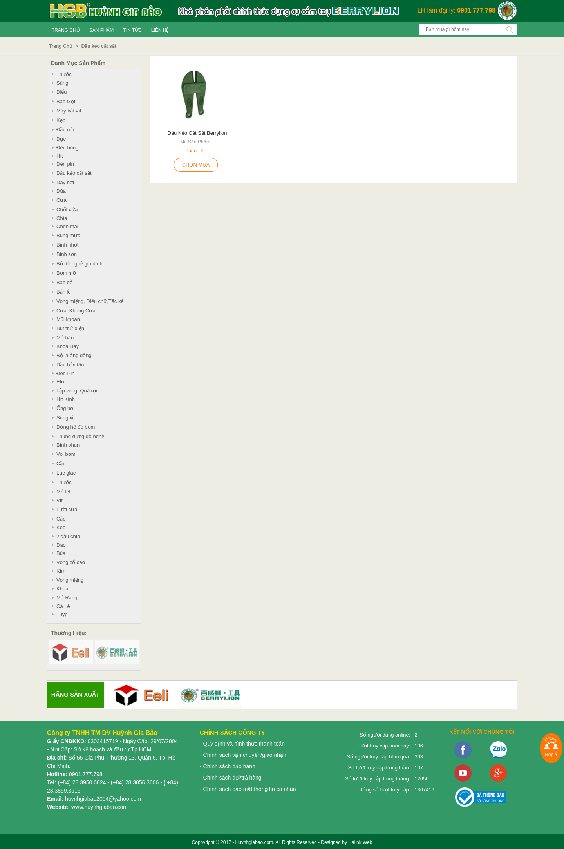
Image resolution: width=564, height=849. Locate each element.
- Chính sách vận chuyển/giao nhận (243, 755)
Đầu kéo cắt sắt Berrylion (197, 133)
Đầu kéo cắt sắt (98, 46)
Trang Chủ (66, 30)
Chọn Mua (196, 165)
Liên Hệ (160, 30)
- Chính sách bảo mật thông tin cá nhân (248, 789)
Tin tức (132, 30)
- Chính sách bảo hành (227, 766)
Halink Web (360, 842)
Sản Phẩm (101, 30)
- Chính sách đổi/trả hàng (231, 778)
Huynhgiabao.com (254, 842)
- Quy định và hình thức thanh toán (242, 743)
